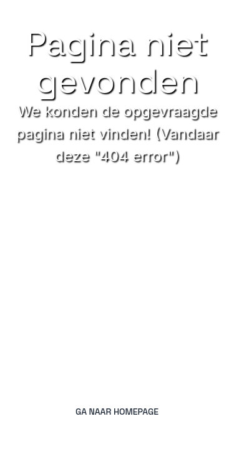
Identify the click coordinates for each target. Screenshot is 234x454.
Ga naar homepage (117, 411)
